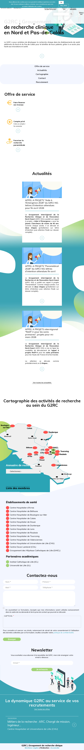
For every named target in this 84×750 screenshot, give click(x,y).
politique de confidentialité (63, 633)
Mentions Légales (32, 748)
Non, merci (63, 5)
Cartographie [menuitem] (42, 74)
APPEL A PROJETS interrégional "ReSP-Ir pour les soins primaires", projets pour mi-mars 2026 (41, 333)
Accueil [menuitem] (31, 12)
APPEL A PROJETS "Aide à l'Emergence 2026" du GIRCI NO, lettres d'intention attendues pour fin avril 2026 (41, 204)
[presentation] (42, 622)
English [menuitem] (81, 13)
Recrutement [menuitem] (42, 82)
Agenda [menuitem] (64, 8)
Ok (61, 2)
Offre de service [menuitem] (42, 66)
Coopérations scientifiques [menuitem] (50, 8)
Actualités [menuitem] (42, 70)
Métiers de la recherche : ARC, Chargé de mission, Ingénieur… (40, 723)
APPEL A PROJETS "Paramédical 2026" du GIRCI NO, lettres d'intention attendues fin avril (42, 269)
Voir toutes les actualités (42, 383)
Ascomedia (55, 748)
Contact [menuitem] (42, 78)
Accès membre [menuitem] (73, 8)
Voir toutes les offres (42, 709)
